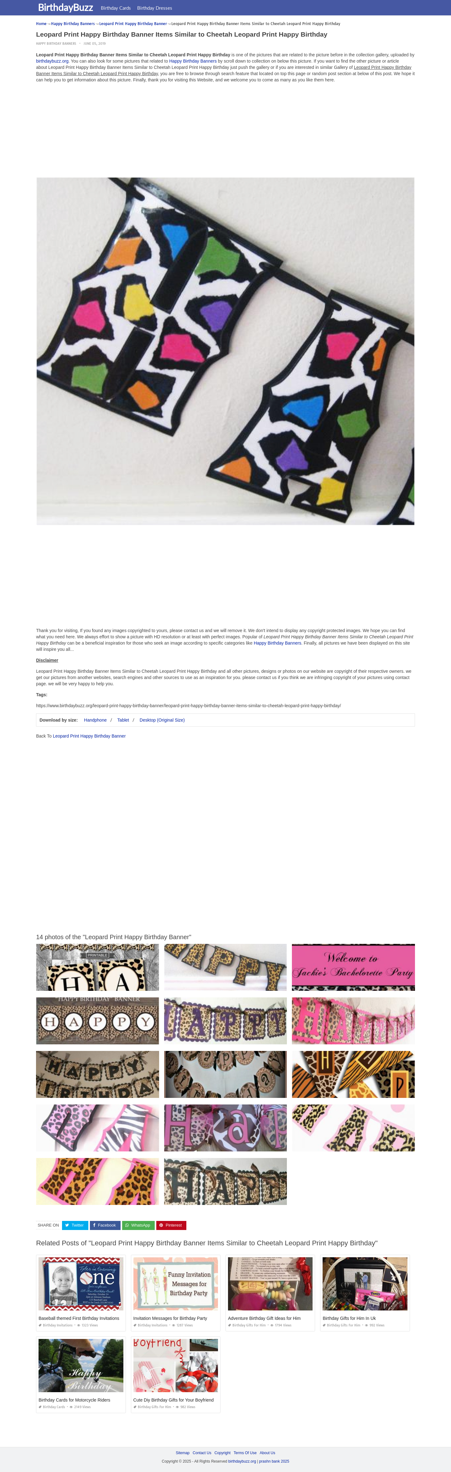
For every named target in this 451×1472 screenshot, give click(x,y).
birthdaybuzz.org (52, 61)
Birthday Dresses (156, 8)
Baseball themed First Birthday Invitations (79, 1318)
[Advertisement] (225, 131)
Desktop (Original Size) (162, 720)
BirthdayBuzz (66, 7)
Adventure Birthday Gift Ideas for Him (264, 1318)
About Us (267, 1453)
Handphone (95, 720)
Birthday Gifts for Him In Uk (349, 1318)
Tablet (123, 720)
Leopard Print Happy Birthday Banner (89, 736)
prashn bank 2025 (274, 1461)
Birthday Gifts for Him (247, 1325)
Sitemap (182, 1453)
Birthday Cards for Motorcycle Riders (74, 1400)
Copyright (223, 1453)
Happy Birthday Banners (56, 44)
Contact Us (202, 1453)
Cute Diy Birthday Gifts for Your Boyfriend (173, 1400)
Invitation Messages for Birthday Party (170, 1318)
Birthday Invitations (56, 1325)
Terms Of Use (245, 1453)
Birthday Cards (117, 8)
